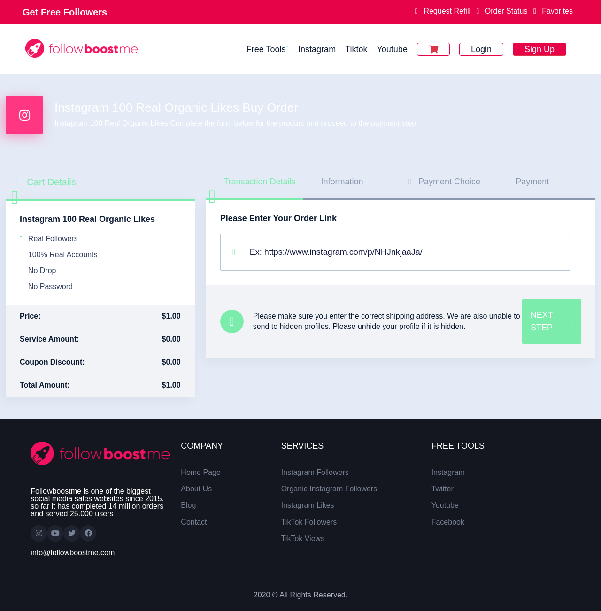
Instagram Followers (315, 472)
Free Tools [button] (266, 49)
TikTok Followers (309, 522)
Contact (194, 522)
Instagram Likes (307, 505)
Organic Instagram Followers (329, 489)
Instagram (317, 49)
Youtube (392, 49)
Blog (188, 505)
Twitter (442, 489)
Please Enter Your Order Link (278, 218)
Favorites (551, 11)
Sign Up (539, 49)
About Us (196, 489)
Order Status (502, 11)
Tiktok (356, 49)
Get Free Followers (65, 12)
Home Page (201, 472)
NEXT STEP (552, 321)
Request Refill (443, 11)
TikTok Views (302, 538)
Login (481, 49)
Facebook (447, 522)
